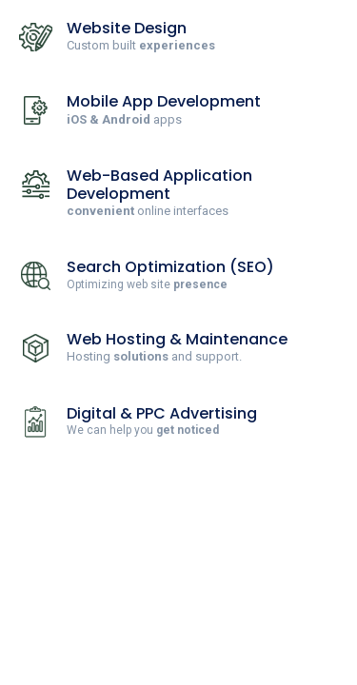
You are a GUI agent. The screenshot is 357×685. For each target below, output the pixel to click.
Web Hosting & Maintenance (177, 339)
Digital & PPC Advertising (162, 413)
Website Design (127, 28)
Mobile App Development (164, 101)
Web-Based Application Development (159, 185)
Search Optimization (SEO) (170, 267)
